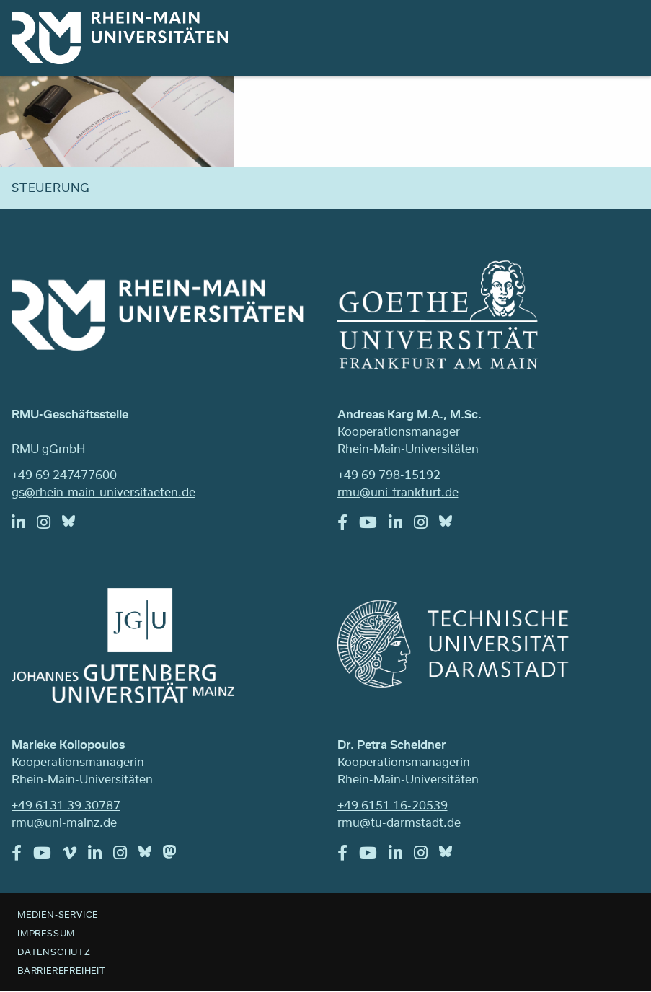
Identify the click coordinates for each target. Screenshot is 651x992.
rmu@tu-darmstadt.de (399, 822)
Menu (620, 30)
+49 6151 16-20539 (392, 804)
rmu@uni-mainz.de (64, 822)
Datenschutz (54, 951)
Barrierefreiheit (61, 970)
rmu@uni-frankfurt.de (398, 491)
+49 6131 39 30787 (66, 804)
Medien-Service (57, 914)
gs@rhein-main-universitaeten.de (103, 491)
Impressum (46, 932)
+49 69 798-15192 (388, 474)
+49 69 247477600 (64, 474)
